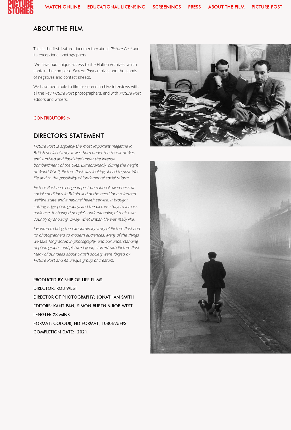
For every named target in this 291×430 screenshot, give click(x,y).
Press (194, 7)
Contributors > (51, 118)
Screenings (167, 7)
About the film (226, 7)
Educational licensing (116, 7)
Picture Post (267, 7)
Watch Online (62, 7)
